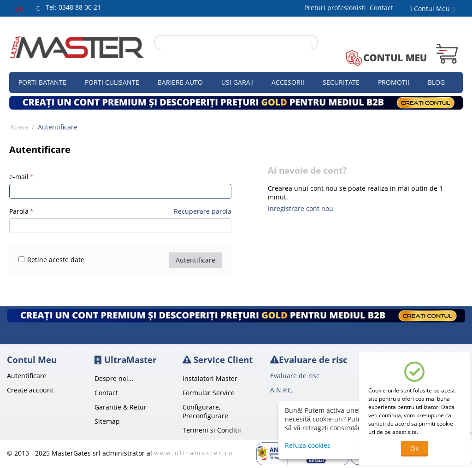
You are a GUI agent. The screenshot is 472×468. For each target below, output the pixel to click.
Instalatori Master (210, 378)
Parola (19, 211)
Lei (19, 8)
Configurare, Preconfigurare (205, 411)
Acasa (19, 127)
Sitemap (107, 421)
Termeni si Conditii (212, 430)
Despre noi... (114, 378)
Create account (30, 390)
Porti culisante (112, 82)
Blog (436, 82)
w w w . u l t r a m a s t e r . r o (193, 453)
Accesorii (287, 82)
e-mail (19, 176)
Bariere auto (180, 82)
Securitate (341, 82)
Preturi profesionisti (337, 7)
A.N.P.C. (282, 390)
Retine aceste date (51, 259)
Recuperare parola (202, 211)
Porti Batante (42, 82)
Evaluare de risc (294, 375)
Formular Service (209, 392)
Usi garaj (237, 82)
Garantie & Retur (120, 407)
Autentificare (195, 260)
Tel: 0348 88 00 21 (73, 7)
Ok (414, 448)
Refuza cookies (307, 445)
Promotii (393, 82)
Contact (381, 7)
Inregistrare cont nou (300, 208)
